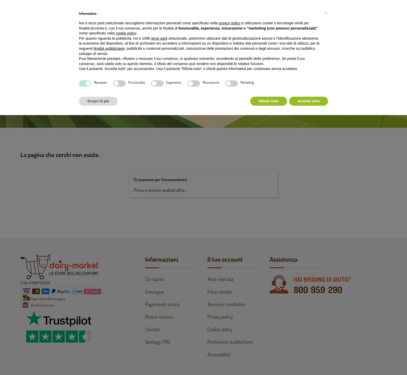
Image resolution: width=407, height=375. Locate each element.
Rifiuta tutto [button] (269, 101)
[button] (325, 12)
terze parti (159, 38)
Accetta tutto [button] (308, 101)
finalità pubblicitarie (109, 48)
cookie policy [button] (126, 33)
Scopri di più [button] (98, 101)
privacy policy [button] (230, 23)
